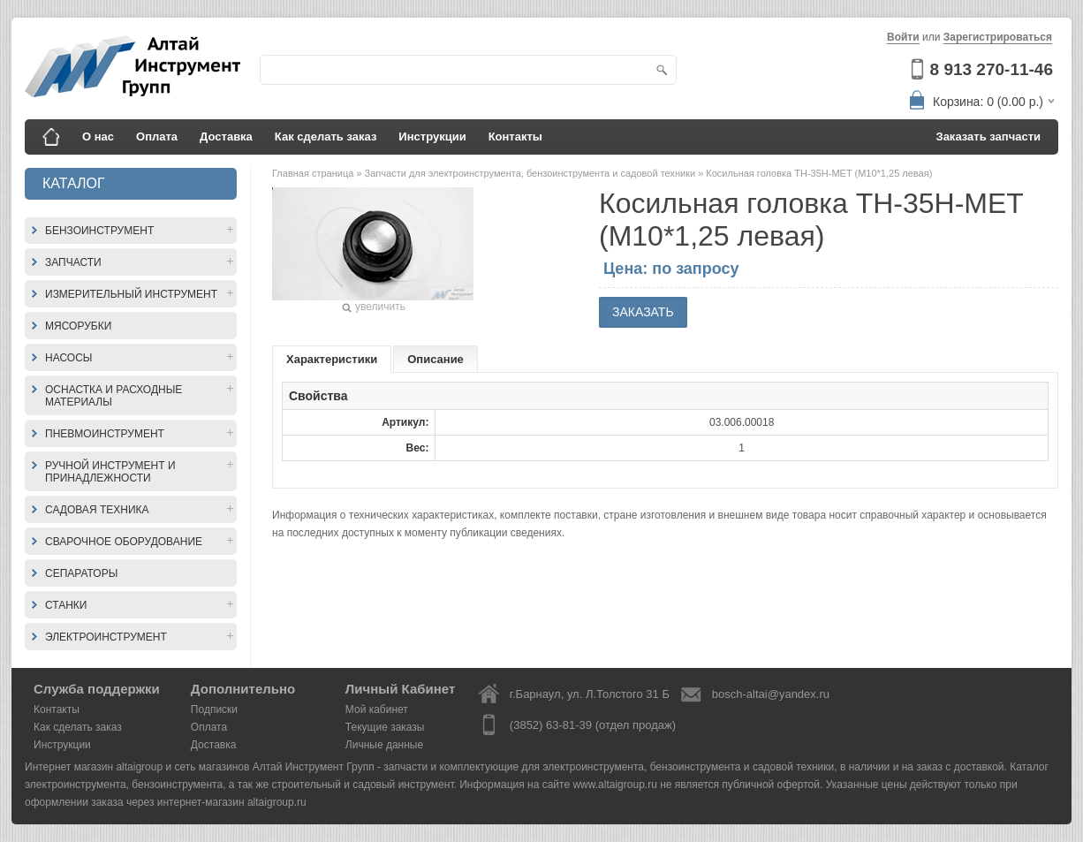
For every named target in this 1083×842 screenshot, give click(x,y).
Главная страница (314, 173)
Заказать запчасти (988, 136)
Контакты (515, 136)
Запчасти (73, 262)
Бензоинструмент (99, 230)
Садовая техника (97, 510)
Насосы (68, 358)
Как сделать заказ (326, 136)
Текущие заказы (385, 727)
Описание (435, 359)
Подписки (214, 709)
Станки (66, 605)
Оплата (157, 136)
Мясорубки (78, 326)
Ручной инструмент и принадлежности (110, 471)
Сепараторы (81, 573)
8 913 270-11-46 (991, 69)
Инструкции (432, 136)
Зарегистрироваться (997, 37)
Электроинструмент (106, 637)
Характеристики (331, 359)
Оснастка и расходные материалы (113, 395)
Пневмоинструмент (104, 434)
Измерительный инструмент (131, 294)
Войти (903, 37)
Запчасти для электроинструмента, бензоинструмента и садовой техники (532, 173)
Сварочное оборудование (123, 541)
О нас (98, 136)
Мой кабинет (376, 709)
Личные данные (384, 745)
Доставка (226, 136)
